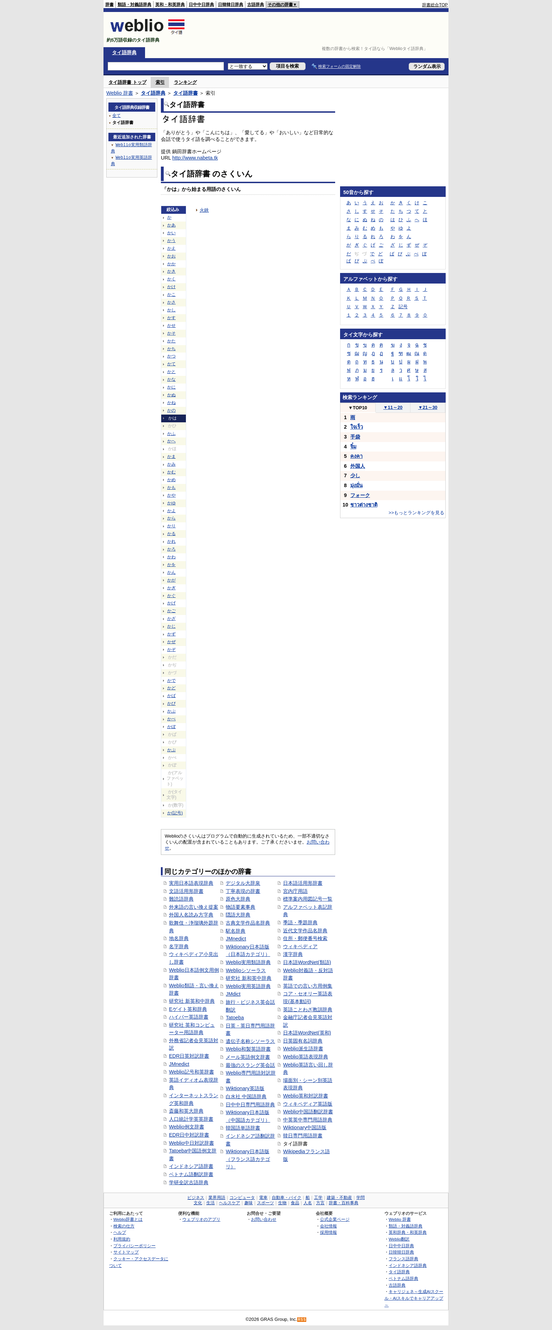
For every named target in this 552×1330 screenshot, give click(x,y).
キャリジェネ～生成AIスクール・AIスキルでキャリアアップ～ (413, 1298)
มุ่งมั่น (356, 485)
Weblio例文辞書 (186, 1127)
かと (171, 371)
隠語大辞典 (238, 915)
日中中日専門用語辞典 (250, 1104)
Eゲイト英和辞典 (188, 1009)
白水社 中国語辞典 (246, 1096)
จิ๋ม (353, 446)
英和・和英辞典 (170, 4)
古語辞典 (255, 4)
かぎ (171, 587)
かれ (171, 541)
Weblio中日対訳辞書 (191, 1143)
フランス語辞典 (403, 1258)
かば (171, 695)
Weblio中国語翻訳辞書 (308, 1111)
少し (355, 475)
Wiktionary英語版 (245, 1088)
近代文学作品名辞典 (305, 930)
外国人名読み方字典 (191, 915)
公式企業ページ (335, 1219)
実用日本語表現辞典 (191, 883)
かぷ (171, 749)
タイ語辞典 (124, 52)
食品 (295, 1203)
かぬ (171, 394)
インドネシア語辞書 (191, 1166)
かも (171, 487)
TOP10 (357, 407)
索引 (160, 82)
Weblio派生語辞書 (303, 1048)
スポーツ (265, 1203)
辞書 (109, 4)
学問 (360, 1197)
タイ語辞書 (185, 93)
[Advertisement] (320, 29)
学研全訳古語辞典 (188, 1182)
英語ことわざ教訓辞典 (307, 1009)
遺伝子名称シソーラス (250, 1041)
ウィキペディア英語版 (307, 1104)
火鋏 (204, 210)
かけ (171, 286)
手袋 (355, 437)
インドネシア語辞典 (408, 1265)
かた (171, 340)
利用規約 (121, 1239)
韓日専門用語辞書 (302, 1135)
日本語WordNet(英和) (307, 1033)
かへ (171, 441)
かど (171, 687)
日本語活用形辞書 (302, 883)
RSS (302, 1320)
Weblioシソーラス (246, 970)
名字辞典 (179, 946)
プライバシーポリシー (134, 1245)
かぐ (171, 595)
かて (171, 363)
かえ (171, 248)
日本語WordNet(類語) (307, 962)
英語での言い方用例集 (307, 986)
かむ (171, 472)
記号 (403, 306)
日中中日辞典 (201, 4)
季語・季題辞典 (300, 922)
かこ (171, 294)
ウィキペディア (300, 946)
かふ (171, 433)
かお (171, 256)
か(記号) (175, 812)
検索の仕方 (123, 1226)
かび (171, 703)
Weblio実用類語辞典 (248, 962)
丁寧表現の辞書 (243, 891)
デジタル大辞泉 (243, 883)
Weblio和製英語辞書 (248, 1049)
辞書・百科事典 (343, 1203)
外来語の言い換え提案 (193, 907)
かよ (171, 510)
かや (171, 495)
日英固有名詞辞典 (302, 1041)
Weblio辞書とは (128, 1219)
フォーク (360, 495)
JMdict (233, 994)
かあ (171, 225)
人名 (307, 1203)
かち (171, 348)
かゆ (171, 503)
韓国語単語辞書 (243, 1128)
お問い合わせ (263, 1219)
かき (171, 271)
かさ (171, 302)
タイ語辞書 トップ (127, 82)
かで (171, 680)
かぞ (171, 649)
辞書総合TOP (435, 4)
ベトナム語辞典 (403, 1278)
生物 (282, 1203)
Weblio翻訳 (399, 1239)
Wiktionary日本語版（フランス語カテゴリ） (248, 1159)
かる (171, 533)
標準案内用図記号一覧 (307, 899)
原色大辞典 (238, 899)
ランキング (185, 82)
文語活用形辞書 (186, 891)
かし (171, 309)
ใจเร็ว (356, 427)
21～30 (428, 407)
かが (171, 580)
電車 (263, 1197)
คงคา (356, 456)
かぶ (171, 711)
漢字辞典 (293, 954)
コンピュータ (242, 1197)
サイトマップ (126, 1252)
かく (171, 278)
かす (171, 317)
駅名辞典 (235, 931)
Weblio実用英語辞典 (248, 986)
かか (171, 263)
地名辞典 (179, 938)
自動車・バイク (286, 1197)
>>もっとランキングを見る (416, 512)
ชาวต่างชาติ (363, 505)
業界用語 (216, 1197)
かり (171, 525)
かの (171, 410)
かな (171, 379)
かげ (171, 603)
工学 (318, 1197)
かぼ (171, 726)
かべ (171, 718)
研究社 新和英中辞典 (248, 978)
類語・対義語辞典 (134, 4)
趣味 (248, 1203)
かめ (171, 479)
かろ (171, 549)
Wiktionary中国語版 (304, 1127)
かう (171, 240)
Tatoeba (235, 1017)
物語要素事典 (240, 907)
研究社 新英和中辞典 (192, 1001)
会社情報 (328, 1226)
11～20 (393, 407)
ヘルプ (119, 1232)
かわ (171, 556)
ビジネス (195, 1197)
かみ (171, 464)
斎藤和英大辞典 (186, 1111)
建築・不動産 (339, 1197)
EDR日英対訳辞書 (189, 1056)
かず (171, 634)
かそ (171, 333)
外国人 (357, 466)
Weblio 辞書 (119, 93)
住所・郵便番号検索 (305, 938)
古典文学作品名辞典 (248, 923)
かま (171, 456)
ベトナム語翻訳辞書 (191, 1174)
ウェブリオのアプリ (201, 1219)
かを (171, 564)
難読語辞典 (181, 899)
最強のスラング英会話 (250, 1065)
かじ (171, 626)
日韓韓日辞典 (230, 4)
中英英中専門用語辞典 (307, 1120)
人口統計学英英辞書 (191, 1119)
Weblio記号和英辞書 (191, 1072)
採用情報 (328, 1232)
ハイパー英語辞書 (188, 1017)
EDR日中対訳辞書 (189, 1135)
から (171, 518)
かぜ (171, 641)
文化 (198, 1203)
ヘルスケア (229, 1203)
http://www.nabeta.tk (195, 158)
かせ (171, 325)
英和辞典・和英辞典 (408, 1232)
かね (171, 402)
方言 (320, 1203)
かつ (171, 356)
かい (171, 232)
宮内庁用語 (295, 891)
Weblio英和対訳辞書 (305, 1096)
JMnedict (179, 1064)
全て (116, 115)
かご (171, 610)
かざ (171, 618)
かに (171, 387)
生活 (210, 1203)
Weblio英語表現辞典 (305, 1056)
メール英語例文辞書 (248, 1057)
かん (171, 572)
